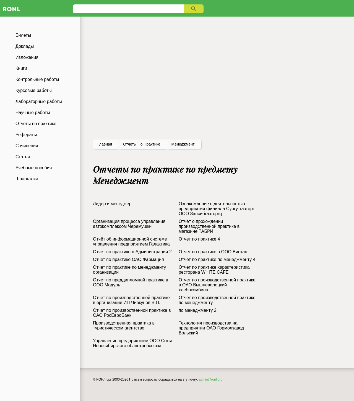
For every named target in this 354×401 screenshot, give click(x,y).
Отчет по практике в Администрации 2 (132, 251)
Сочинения (26, 145)
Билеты (23, 35)
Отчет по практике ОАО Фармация (128, 259)
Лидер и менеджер (112, 203)
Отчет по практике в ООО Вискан (213, 251)
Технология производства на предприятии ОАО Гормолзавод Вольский (211, 328)
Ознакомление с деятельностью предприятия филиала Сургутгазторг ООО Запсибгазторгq (216, 208)
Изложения (26, 57)
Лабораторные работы (38, 101)
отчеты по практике (141, 144)
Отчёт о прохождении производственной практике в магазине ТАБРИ (209, 226)
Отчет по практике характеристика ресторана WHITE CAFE (214, 270)
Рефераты (26, 134)
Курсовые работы (33, 90)
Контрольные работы (37, 79)
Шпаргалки (26, 178)
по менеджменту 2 (198, 310)
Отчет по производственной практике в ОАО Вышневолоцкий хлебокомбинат (217, 285)
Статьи (22, 156)
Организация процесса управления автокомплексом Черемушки (129, 224)
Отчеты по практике (35, 123)
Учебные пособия (33, 167)
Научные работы (32, 112)
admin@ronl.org (211, 379)
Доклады (24, 46)
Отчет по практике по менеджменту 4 (217, 259)
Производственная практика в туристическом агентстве (124, 325)
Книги (21, 68)
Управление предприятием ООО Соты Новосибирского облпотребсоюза (132, 343)
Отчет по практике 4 (199, 239)
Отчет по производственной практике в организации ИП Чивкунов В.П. (131, 300)
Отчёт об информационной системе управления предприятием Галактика (131, 241)
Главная (104, 144)
